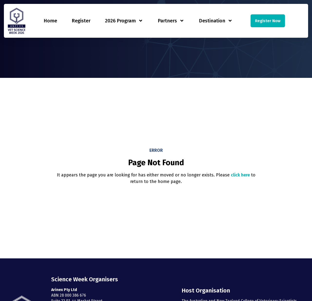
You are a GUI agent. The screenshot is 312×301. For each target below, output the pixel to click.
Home (50, 20)
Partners (171, 20)
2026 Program (124, 20)
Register (81, 20)
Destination (216, 20)
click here (240, 175)
